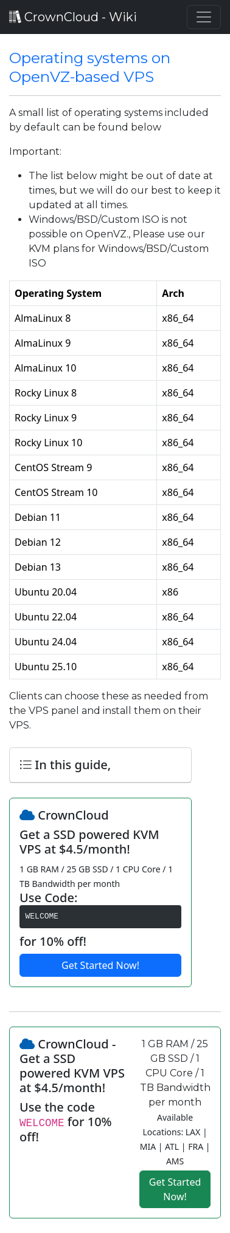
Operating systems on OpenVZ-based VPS (89, 67)
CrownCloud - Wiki (73, 17)
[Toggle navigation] (204, 17)
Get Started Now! (100, 965)
